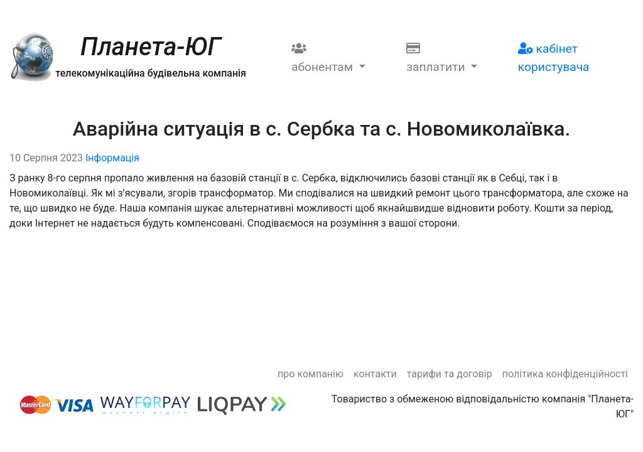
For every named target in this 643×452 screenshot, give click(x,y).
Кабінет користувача (554, 57)
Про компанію (310, 374)
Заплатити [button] (437, 58)
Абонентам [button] (323, 58)
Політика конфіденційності (565, 374)
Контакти (375, 374)
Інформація (112, 158)
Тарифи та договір (449, 374)
